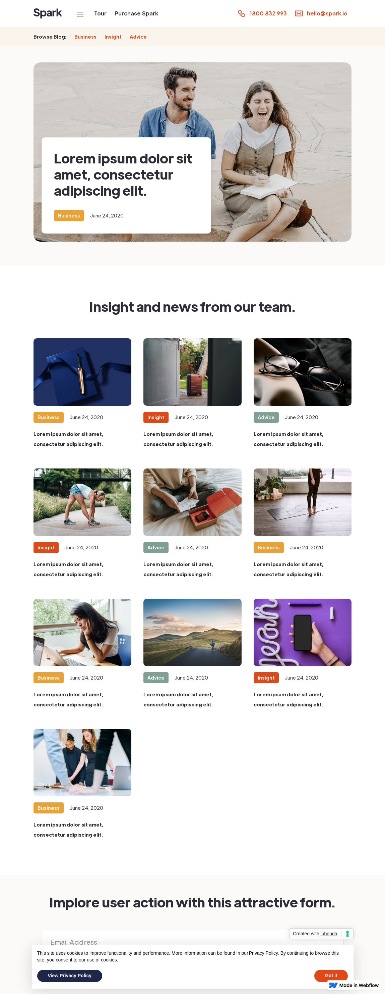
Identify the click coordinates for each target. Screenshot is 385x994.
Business (85, 37)
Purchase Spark (136, 13)
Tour (100, 13)
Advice (138, 37)
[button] (80, 13)
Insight (113, 37)
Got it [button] (331, 975)
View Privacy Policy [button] (70, 975)
